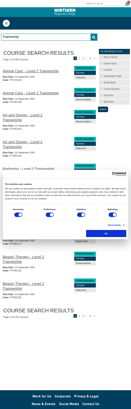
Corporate (63, 396)
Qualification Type (112, 76)
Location (108, 70)
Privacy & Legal (86, 396)
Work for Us (41, 396)
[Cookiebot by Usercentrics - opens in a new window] (114, 174)
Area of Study (110, 57)
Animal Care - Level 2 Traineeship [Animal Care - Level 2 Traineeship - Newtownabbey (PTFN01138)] (31, 93)
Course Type (110, 63)
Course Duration (112, 89)
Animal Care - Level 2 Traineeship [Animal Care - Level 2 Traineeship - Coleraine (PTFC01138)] (31, 71)
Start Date (109, 102)
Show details (114, 225)
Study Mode (110, 82)
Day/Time (108, 95)
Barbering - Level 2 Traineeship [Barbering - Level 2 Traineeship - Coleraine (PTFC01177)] (28, 169)
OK (106, 233)
